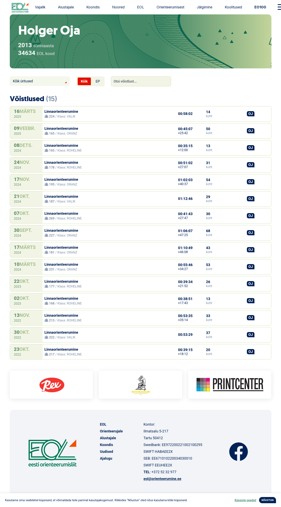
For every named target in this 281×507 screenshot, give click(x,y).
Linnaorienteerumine (61, 111)
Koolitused (233, 7)
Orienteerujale (111, 431)
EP (98, 81)
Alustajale (66, 7)
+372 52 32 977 (163, 472)
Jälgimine (204, 7)
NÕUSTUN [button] (267, 500)
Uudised (106, 451)
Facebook (238, 451)
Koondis (93, 7)
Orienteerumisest (170, 7)
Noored (118, 7)
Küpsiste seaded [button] (245, 500)
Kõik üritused (23, 81)
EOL (140, 7)
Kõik (84, 81)
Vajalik (40, 7)
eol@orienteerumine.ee (162, 479)
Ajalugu (106, 458)
